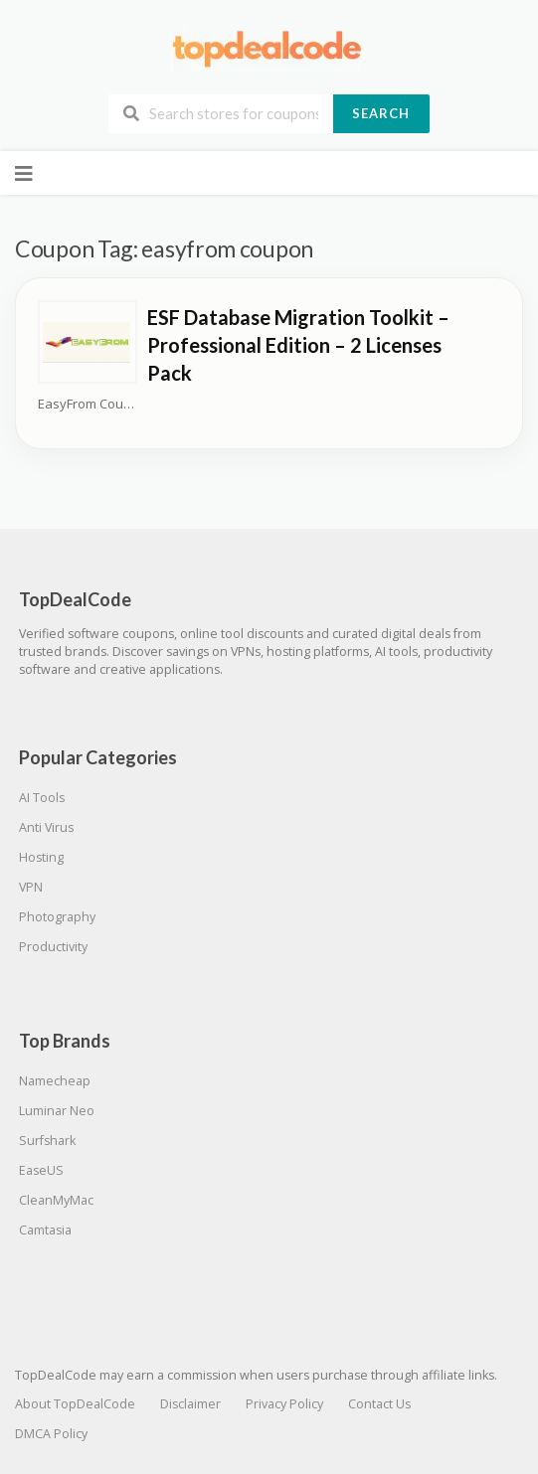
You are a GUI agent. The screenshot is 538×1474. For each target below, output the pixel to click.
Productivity (53, 946)
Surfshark (47, 1140)
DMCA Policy (51, 1433)
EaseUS (41, 1170)
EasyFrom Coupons (87, 404)
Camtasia (45, 1230)
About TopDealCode (75, 1403)
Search (381, 113)
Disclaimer (190, 1403)
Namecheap (54, 1080)
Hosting (41, 857)
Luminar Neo (56, 1110)
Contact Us (379, 1403)
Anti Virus (46, 827)
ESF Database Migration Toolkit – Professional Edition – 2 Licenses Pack (298, 345)
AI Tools (42, 797)
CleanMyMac (56, 1200)
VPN (31, 887)
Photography (57, 916)
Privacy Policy (284, 1403)
